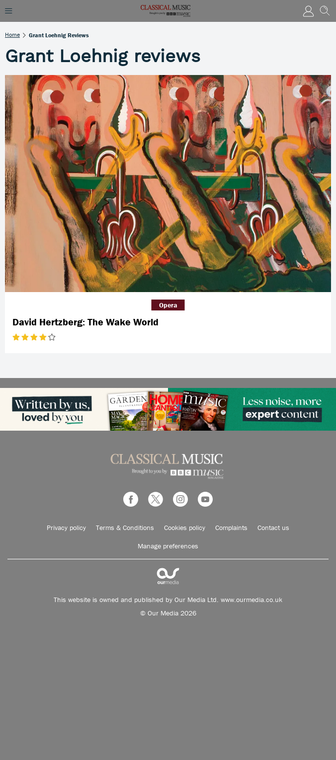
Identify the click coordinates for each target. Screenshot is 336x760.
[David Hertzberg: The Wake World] (168, 183)
